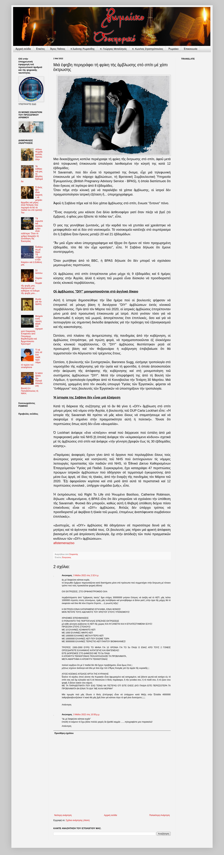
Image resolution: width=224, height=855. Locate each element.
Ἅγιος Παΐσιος (57, 48)
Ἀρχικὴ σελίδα (23, 48)
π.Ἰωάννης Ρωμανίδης (83, 48)
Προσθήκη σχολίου (64, 733)
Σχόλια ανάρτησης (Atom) (78, 820)
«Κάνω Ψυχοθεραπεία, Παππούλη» (39, 154)
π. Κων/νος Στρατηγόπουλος (147, 48)
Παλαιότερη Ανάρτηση (159, 815)
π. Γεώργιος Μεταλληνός (113, 48)
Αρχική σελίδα (110, 815)
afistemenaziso (63, 543)
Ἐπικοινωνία (190, 48)
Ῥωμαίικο (173, 48)
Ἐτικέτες (40, 48)
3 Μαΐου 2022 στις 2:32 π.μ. (86, 575)
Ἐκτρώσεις (66, 557)
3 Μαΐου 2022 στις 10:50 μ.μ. (86, 714)
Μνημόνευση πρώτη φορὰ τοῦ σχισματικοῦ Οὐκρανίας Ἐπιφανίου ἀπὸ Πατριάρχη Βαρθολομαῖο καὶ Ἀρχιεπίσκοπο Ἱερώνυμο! (32, 330)
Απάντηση (66, 704)
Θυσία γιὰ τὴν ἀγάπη (38, 301)
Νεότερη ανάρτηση (63, 815)
